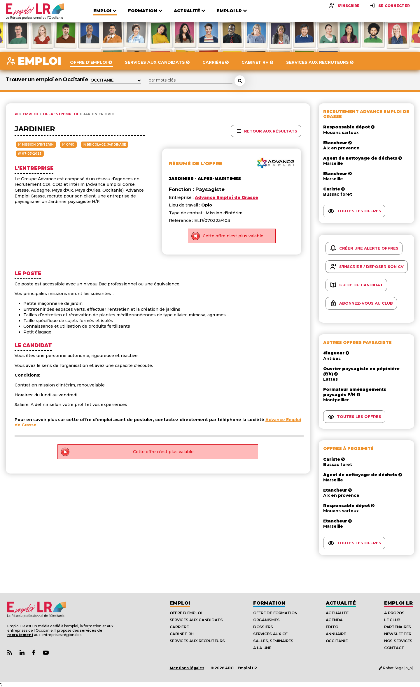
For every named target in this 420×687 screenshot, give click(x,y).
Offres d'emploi (60, 114)
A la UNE (262, 647)
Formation (269, 603)
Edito (332, 626)
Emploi (30, 114)
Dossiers (263, 626)
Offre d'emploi (186, 612)
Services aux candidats (196, 619)
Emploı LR (398, 603)
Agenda (334, 619)
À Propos (394, 612)
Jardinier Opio (99, 114)
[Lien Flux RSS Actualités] (9, 653)
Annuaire (336, 633)
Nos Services (398, 640)
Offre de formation (275, 612)
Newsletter (397, 633)
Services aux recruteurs (197, 640)
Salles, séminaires (273, 640)
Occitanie (337, 640)
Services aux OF (270, 633)
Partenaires (397, 626)
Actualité (341, 603)
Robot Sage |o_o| (396, 668)
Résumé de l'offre (195, 163)
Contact (394, 647)
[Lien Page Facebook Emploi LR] (33, 653)
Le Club (392, 619)
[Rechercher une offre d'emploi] (240, 80)
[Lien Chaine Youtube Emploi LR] (46, 653)
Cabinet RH (182, 633)
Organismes (266, 619)
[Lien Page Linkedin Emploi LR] (22, 653)
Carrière (179, 626)
